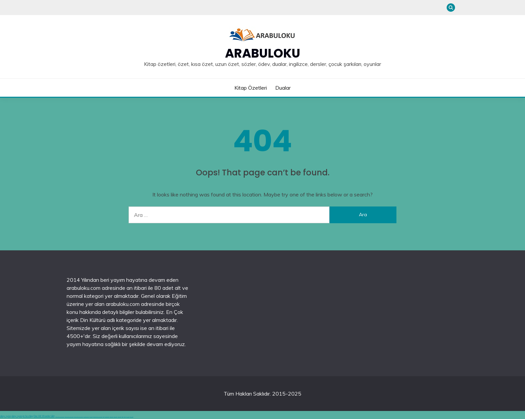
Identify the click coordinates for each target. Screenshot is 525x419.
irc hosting (28, 416)
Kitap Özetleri (250, 87)
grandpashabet (107, 416)
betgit (103, 416)
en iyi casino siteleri (86, 416)
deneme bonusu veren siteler (59, 416)
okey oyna (5, 416)
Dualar (283, 87)
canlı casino (91, 416)
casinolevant (111, 416)
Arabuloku (262, 53)
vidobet (123, 416)
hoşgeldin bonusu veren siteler (97, 416)
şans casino (128, 416)
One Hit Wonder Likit (44, 416)
